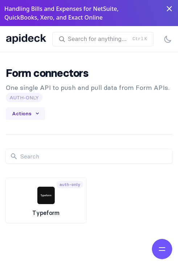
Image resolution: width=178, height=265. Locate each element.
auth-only (24, 97)
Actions (26, 113)
